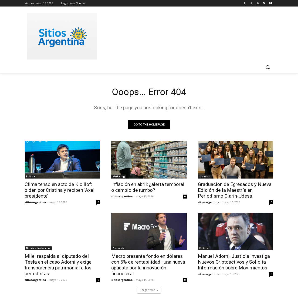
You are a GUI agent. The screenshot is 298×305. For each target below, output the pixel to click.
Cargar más (149, 290)
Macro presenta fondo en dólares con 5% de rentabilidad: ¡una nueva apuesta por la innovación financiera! (148, 265)
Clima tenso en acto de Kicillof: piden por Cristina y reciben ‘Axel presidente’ (60, 190)
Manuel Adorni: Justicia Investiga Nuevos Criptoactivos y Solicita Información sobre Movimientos (234, 262)
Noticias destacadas (38, 248)
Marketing (119, 176)
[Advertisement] (184, 35)
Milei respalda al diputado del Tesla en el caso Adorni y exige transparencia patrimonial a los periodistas (58, 265)
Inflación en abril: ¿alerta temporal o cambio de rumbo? (147, 187)
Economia (118, 248)
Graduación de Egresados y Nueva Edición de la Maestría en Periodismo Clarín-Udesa (234, 190)
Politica (30, 176)
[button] (267, 67)
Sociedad (204, 176)
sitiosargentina (35, 202)
